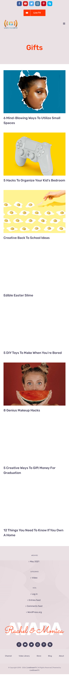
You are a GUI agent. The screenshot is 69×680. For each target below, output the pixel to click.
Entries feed (35, 600)
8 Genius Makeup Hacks (22, 410)
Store (39, 656)
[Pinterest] (43, 644)
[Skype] (50, 644)
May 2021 (34, 561)
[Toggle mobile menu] (64, 23)
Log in (35, 594)
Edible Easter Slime (18, 295)
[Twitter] (31, 644)
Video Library (24, 656)
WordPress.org (35, 612)
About (61, 656)
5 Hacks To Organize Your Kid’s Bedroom (34, 180)
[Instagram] (37, 644)
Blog (50, 656)
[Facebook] (19, 644)
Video (34, 577)
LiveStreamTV (32, 667)
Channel (8, 656)
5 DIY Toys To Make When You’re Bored (33, 353)
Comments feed (34, 606)
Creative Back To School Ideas (27, 238)
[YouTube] (25, 644)
